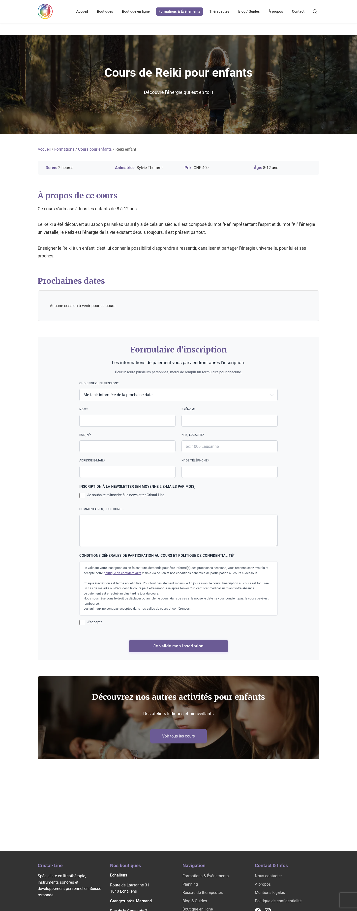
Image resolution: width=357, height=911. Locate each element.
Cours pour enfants (95, 149)
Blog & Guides (194, 901)
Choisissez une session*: (178, 391)
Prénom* (229, 417)
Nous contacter (268, 876)
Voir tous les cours (178, 736)
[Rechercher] (314, 11)
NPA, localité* (229, 442)
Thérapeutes (219, 11)
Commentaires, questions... (178, 527)
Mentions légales (270, 892)
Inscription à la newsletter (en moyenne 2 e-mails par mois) (137, 487)
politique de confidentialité (122, 573)
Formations (64, 149)
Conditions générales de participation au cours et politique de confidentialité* (157, 556)
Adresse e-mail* (127, 468)
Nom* (127, 417)
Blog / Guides (249, 11)
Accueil (82, 11)
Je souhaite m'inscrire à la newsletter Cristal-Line (126, 495)
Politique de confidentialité (278, 901)
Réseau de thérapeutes (202, 892)
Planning (190, 884)
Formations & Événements (180, 11)
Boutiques (105, 11)
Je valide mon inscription (178, 646)
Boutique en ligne (136, 11)
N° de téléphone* (229, 468)
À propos (276, 11)
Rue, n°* (127, 442)
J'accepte (94, 622)
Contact (298, 11)
